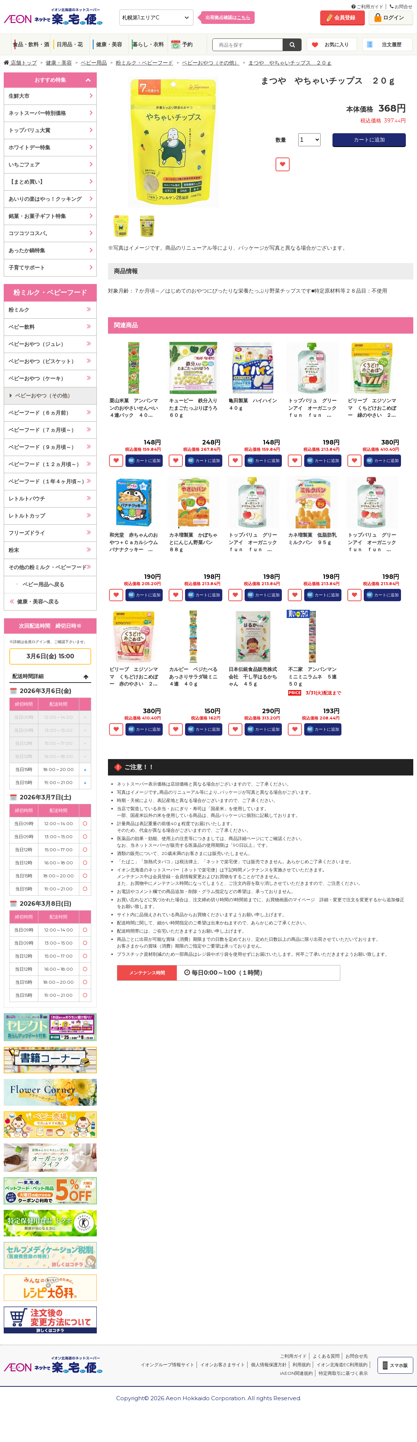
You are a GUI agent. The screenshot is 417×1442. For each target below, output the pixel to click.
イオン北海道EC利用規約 (341, 1364)
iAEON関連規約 (296, 1373)
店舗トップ (20, 62)
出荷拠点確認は (228, 17)
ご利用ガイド (367, 6)
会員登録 (344, 17)
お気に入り (337, 44)
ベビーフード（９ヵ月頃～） (42, 447)
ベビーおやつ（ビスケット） (42, 361)
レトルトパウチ (27, 498)
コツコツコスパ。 (29, 233)
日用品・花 (70, 44)
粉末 (14, 550)
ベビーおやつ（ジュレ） (37, 344)
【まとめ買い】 (27, 181)
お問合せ (401, 6)
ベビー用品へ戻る (43, 584)
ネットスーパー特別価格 (37, 113)
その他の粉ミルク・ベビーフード (48, 567)
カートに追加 (369, 139)
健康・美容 (109, 44)
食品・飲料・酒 (31, 44)
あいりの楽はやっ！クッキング (45, 199)
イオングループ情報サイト (167, 1364)
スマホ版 (399, 1365)
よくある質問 (326, 1356)
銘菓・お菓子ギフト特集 (37, 216)
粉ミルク (19, 309)
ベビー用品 (94, 62)
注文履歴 (391, 44)
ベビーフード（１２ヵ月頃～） (45, 464)
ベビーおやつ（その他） (210, 62)
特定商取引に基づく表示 (343, 1373)
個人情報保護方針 (269, 1364)
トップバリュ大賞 (29, 130)
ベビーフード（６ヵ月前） (40, 412)
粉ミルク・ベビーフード (144, 62)
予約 (187, 44)
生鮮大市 (19, 96)
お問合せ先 (357, 1356)
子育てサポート (27, 267)
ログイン (393, 17)
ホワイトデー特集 (29, 147)
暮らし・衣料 (148, 44)
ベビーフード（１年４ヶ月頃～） (48, 481)
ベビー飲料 (22, 327)
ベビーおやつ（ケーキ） (37, 378)
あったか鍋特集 (27, 250)
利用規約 (302, 1364)
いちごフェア (24, 164)
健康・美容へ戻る (38, 601)
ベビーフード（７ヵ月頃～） (42, 430)
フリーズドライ (27, 533)
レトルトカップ (27, 515)
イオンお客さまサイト (222, 1364)
